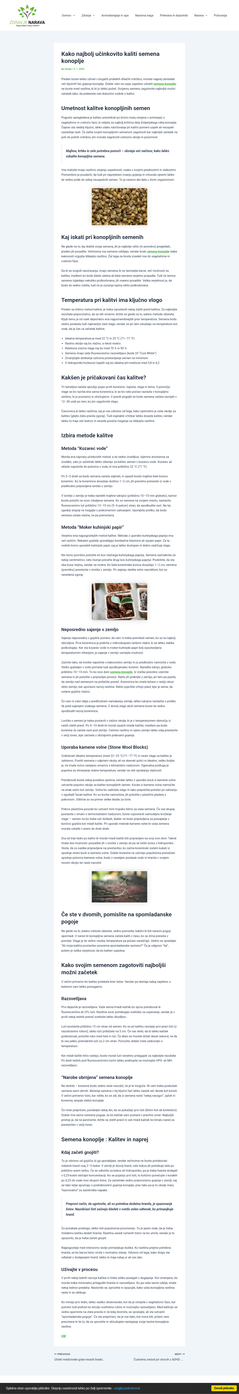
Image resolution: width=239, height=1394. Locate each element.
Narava (201, 15)
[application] (78, 15)
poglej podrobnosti (127, 1388)
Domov (73, 15)
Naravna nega (147, 15)
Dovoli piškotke (224, 1388)
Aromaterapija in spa (118, 15)
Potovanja (220, 15)
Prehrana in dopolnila (176, 15)
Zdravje (92, 15)
